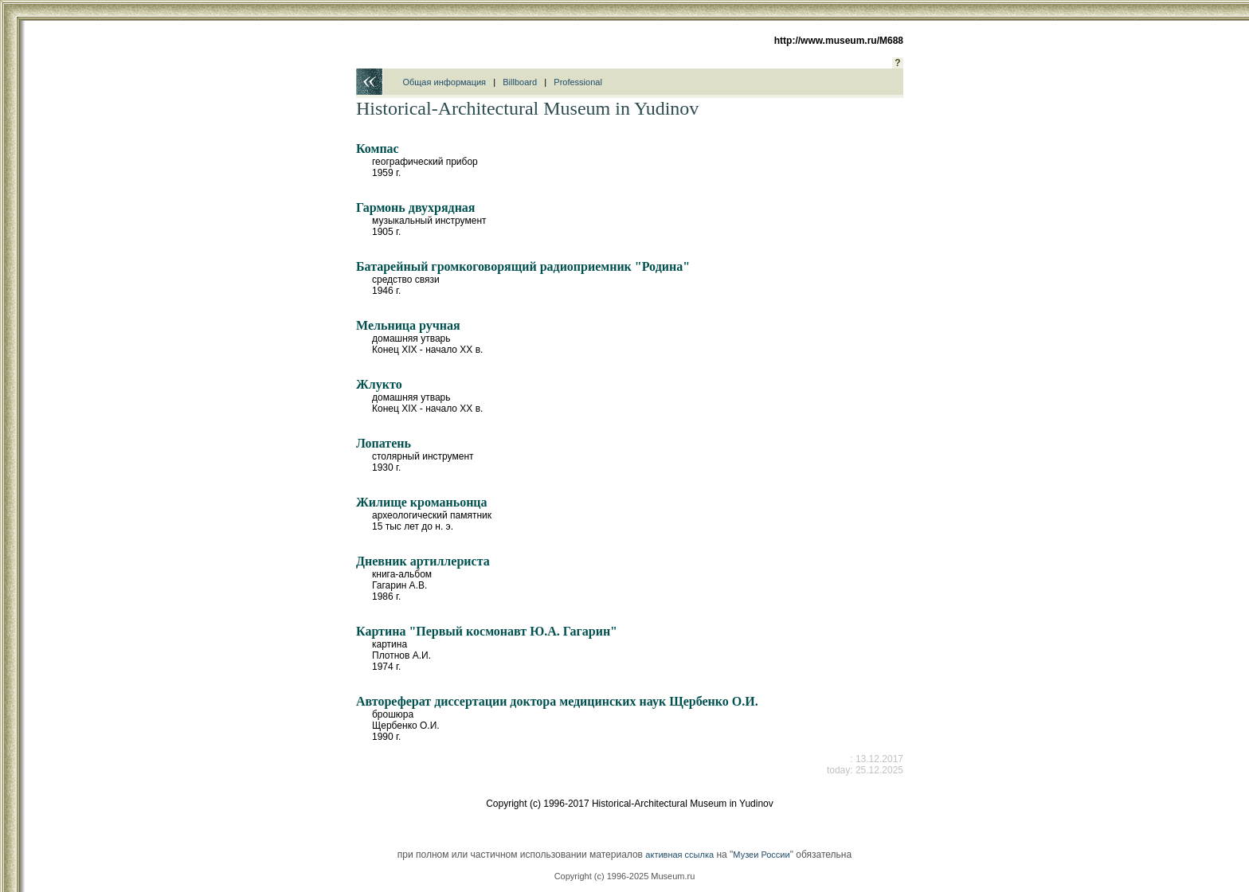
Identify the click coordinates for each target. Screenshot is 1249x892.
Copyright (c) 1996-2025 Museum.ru (624, 876)
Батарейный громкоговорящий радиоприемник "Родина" (523, 266)
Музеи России (761, 854)
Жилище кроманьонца (421, 502)
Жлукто (379, 384)
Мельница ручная (408, 325)
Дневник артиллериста (423, 561)
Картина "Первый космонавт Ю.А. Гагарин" (486, 631)
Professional (578, 82)
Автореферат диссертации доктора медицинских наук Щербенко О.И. (557, 701)
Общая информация (444, 82)
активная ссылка (679, 854)
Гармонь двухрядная (416, 207)
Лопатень (383, 443)
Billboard (520, 82)
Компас (377, 148)
